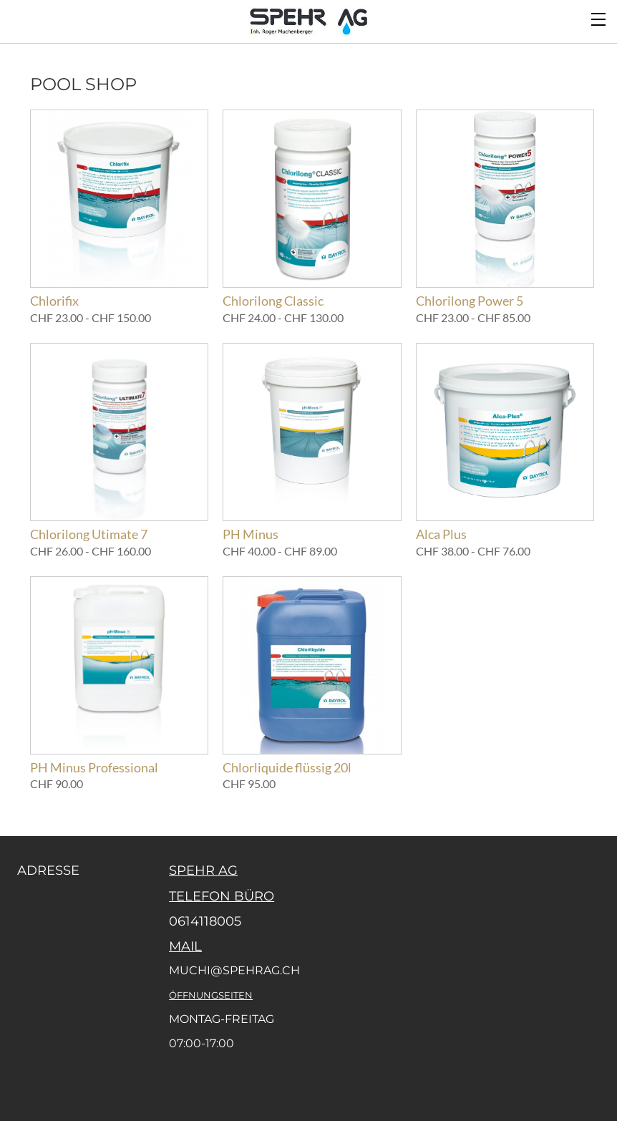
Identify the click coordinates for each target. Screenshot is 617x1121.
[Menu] (599, 18)
